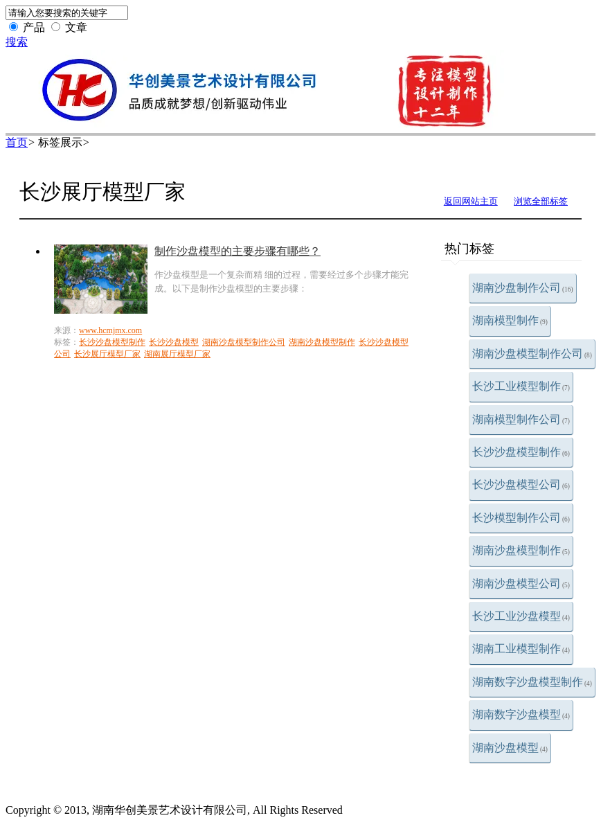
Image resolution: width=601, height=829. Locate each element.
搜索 (17, 42)
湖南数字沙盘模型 (521, 714)
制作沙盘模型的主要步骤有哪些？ (237, 251)
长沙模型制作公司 (521, 518)
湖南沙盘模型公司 (521, 583)
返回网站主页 (471, 201)
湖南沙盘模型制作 (521, 550)
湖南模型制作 (510, 320)
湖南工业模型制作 (521, 648)
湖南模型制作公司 (521, 419)
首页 (17, 142)
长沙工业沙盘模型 (521, 616)
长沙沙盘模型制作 (521, 452)
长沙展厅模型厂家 (107, 354)
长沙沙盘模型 (174, 342)
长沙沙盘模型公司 (521, 484)
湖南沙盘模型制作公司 (532, 353)
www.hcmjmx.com (110, 330)
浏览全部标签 (541, 201)
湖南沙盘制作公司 (522, 288)
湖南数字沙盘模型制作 (532, 682)
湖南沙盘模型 (510, 748)
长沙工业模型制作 (521, 386)
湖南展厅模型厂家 (177, 354)
